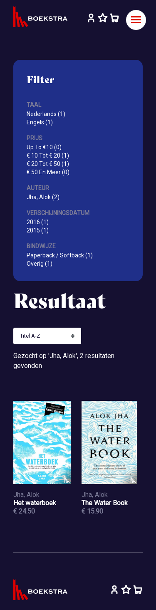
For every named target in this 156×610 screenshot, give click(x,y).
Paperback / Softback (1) (60, 255)
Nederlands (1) (46, 114)
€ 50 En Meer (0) (48, 172)
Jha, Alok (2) (43, 197)
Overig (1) (39, 263)
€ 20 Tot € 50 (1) (48, 164)
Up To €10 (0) (44, 147)
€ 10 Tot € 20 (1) (48, 155)
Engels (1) (40, 122)
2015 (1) (38, 230)
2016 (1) (38, 222)
